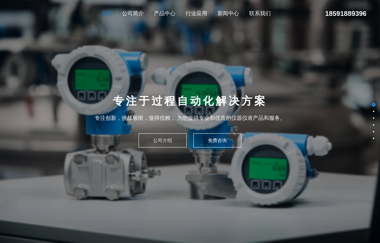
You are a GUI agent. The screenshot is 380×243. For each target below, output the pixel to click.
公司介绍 (162, 140)
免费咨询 (217, 140)
